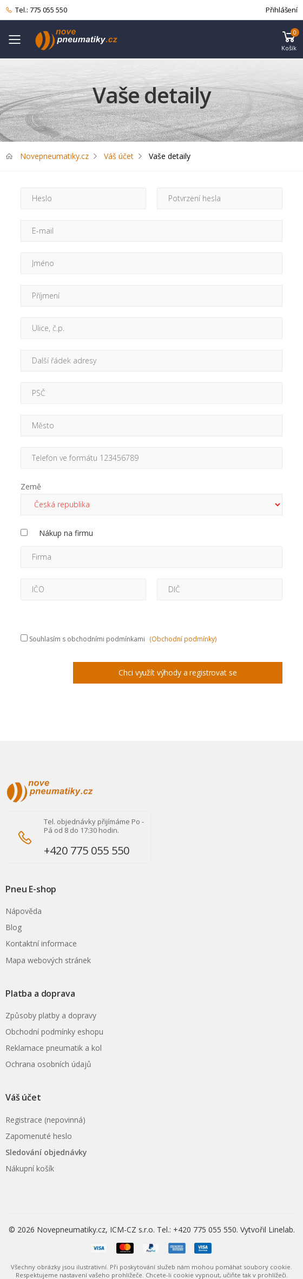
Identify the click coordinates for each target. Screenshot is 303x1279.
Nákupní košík (29, 1168)
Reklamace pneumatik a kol (53, 1048)
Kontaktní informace (41, 943)
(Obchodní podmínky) (182, 639)
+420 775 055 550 (86, 850)
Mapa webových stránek (48, 960)
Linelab (280, 1229)
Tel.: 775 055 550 (36, 10)
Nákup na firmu (66, 533)
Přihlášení (282, 10)
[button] (289, 39)
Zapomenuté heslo (38, 1136)
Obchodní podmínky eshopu (54, 1031)
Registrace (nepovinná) (45, 1120)
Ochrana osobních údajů (48, 1064)
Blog (13, 927)
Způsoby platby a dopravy (50, 1015)
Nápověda (23, 911)
